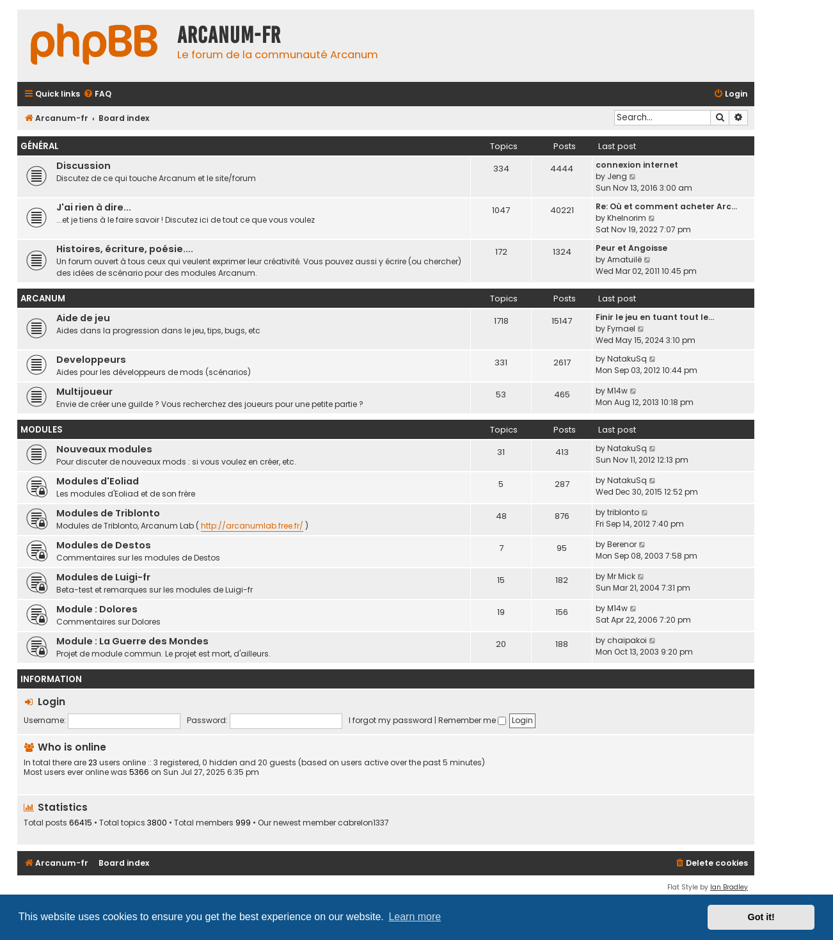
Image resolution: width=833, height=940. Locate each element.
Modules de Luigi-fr (103, 577)
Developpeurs (91, 359)
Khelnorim (626, 217)
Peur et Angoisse (631, 248)
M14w (617, 390)
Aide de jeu (83, 318)
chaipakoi (627, 640)
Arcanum (42, 298)
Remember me (472, 720)
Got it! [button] (761, 917)
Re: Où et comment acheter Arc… (666, 206)
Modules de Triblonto (108, 513)
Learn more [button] (414, 916)
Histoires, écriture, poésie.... (124, 249)
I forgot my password (390, 720)
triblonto (623, 512)
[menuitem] (97, 94)
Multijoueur (84, 391)
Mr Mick (621, 576)
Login (51, 701)
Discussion (83, 165)
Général (39, 146)
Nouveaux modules (104, 449)
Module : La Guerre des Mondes (132, 641)
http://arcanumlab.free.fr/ (252, 525)
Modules (41, 430)
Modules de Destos (103, 545)
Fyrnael (621, 328)
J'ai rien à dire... (93, 207)
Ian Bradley (729, 887)
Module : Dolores (97, 609)
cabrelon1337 (363, 823)
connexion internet (637, 164)
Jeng (617, 176)
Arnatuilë (624, 259)
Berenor (622, 544)
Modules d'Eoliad (97, 481)
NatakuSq (627, 358)
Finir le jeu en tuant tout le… (655, 317)
